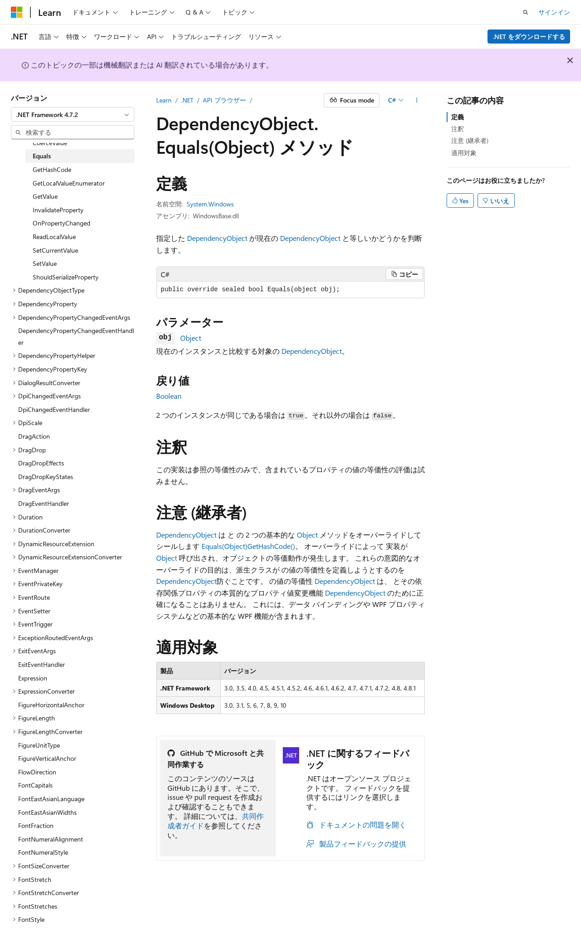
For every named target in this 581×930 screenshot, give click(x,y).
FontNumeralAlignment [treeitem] (50, 839)
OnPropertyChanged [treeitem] (61, 223)
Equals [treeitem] (42, 156)
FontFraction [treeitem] (36, 825)
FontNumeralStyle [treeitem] (43, 852)
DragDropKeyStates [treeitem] (45, 476)
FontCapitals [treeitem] (35, 785)
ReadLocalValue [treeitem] (54, 236)
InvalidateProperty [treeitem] (58, 210)
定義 (457, 117)
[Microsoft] (17, 12)
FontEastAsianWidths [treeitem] (47, 812)
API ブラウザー (224, 100)
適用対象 (464, 152)
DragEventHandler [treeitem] (43, 503)
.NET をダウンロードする (529, 36)
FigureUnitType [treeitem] (39, 745)
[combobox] (72, 114)
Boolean (169, 396)
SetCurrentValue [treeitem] (55, 250)
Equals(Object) (224, 546)
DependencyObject (217, 238)
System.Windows (210, 204)
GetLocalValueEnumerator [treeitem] (69, 183)
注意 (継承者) (469, 140)
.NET (187, 100)
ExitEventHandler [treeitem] (41, 664)
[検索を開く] (526, 12)
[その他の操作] (417, 100)
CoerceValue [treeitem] (50, 142)
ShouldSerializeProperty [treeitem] (65, 277)
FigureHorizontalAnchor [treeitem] (51, 704)
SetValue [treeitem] (45, 263)
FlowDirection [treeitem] (37, 772)
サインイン (554, 12)
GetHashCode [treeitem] (52, 169)
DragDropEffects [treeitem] (41, 463)
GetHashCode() (271, 546)
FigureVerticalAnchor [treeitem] (47, 758)
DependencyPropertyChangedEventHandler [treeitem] (76, 336)
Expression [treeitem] (32, 678)
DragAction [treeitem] (34, 436)
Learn (164, 100)
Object (190, 338)
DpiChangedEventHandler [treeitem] (54, 409)
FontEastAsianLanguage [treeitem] (51, 798)
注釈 (457, 128)
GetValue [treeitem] (45, 196)
